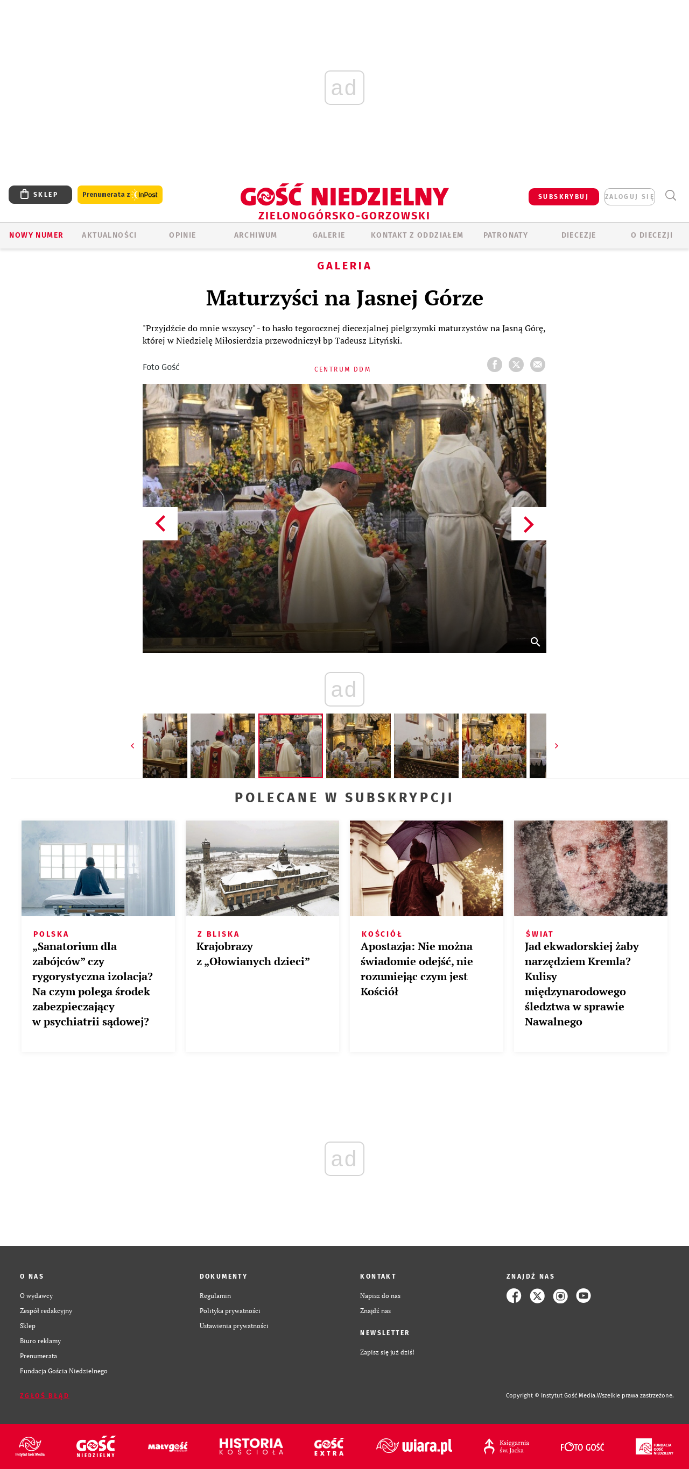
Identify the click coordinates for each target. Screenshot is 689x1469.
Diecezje (578, 235)
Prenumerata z (120, 195)
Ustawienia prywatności (234, 1326)
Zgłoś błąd (44, 1396)
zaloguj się (630, 197)
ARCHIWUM (256, 235)
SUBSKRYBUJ (563, 197)
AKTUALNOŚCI (109, 235)
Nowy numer (36, 235)
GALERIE (329, 235)
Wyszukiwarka (670, 195)
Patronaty (506, 235)
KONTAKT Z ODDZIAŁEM (417, 235)
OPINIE (182, 235)
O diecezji (652, 235)
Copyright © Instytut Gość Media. (551, 1395)
